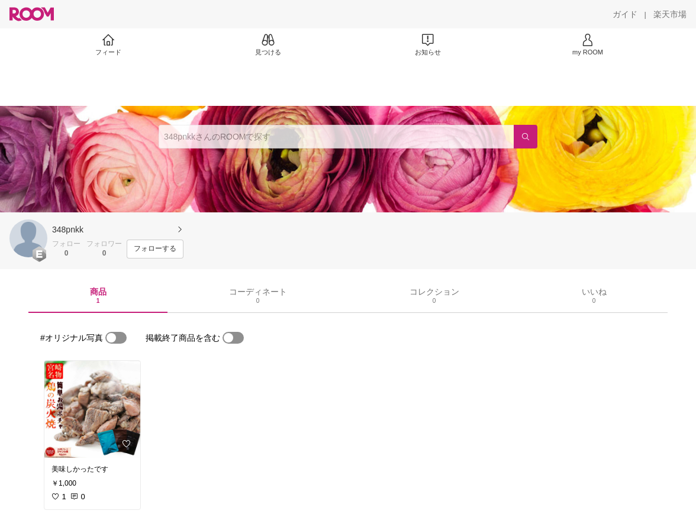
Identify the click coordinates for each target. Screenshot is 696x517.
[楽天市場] (670, 14)
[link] (92, 409)
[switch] (116, 338)
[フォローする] (155, 249)
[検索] (525, 136)
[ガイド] (625, 14)
